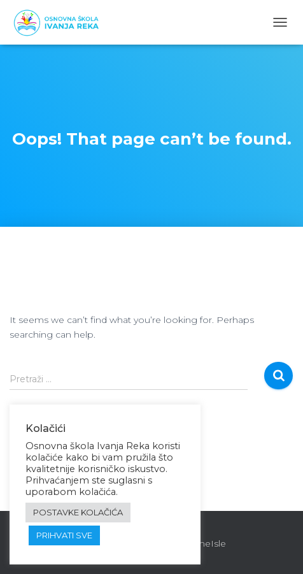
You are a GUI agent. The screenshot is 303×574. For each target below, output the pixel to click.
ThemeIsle (203, 543)
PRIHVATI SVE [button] (64, 535)
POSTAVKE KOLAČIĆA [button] (78, 512)
